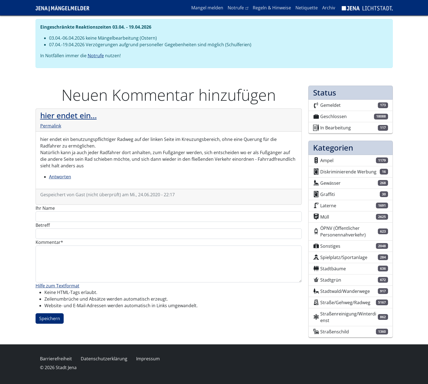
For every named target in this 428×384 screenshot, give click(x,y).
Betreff (43, 225)
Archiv (328, 8)
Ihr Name (45, 208)
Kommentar (48, 242)
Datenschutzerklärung (104, 359)
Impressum (148, 359)
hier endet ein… (68, 115)
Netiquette (306, 8)
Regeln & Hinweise (272, 8)
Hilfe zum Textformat (57, 286)
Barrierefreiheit (56, 359)
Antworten (60, 177)
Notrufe (239, 7)
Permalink (50, 126)
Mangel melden (207, 8)
